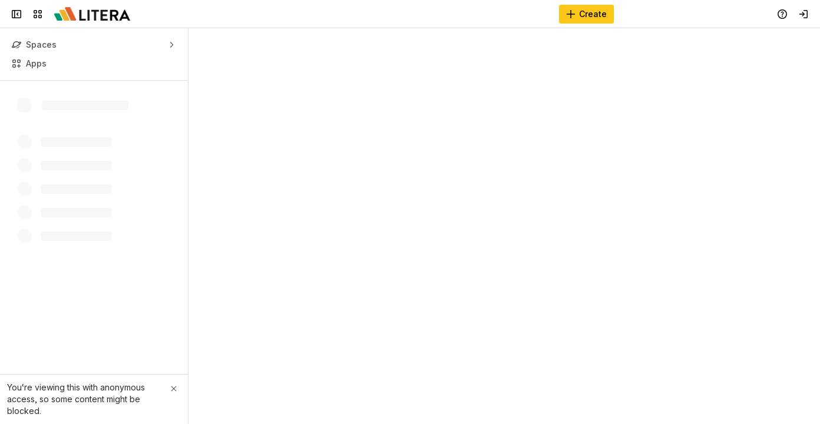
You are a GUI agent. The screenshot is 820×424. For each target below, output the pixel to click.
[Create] (586, 14)
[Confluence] (92, 14)
